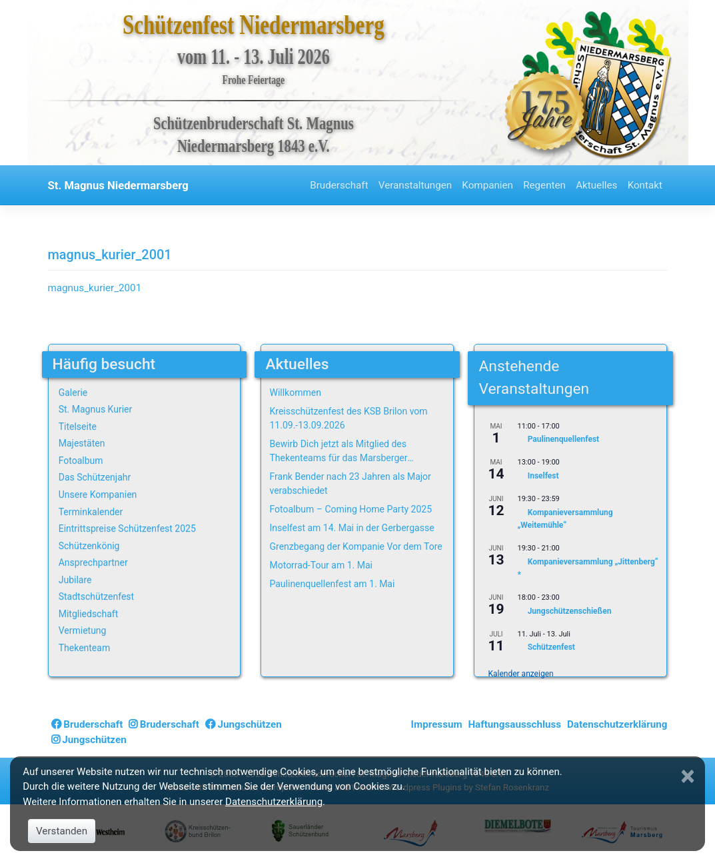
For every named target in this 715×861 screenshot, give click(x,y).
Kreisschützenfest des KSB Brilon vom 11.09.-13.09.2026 (348, 418)
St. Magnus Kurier (96, 409)
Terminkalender (91, 511)
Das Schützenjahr (95, 477)
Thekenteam (85, 647)
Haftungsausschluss (514, 724)
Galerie (73, 392)
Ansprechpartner (93, 562)
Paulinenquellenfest (563, 439)
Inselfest (543, 475)
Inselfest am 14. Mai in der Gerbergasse (351, 527)
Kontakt (645, 185)
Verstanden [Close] (61, 831)
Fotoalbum (81, 460)
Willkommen (295, 392)
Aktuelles (596, 185)
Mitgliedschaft (89, 613)
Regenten (544, 185)
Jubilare (75, 579)
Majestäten (82, 443)
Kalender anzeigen (520, 673)
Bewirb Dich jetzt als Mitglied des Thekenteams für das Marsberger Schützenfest (338, 451)
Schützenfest (551, 647)
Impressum (436, 724)
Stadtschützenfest (96, 596)
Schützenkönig (89, 545)
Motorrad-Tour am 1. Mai (320, 565)
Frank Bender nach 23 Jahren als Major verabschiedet (349, 483)
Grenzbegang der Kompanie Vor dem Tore (355, 546)
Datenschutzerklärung (617, 724)
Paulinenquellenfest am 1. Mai (331, 583)
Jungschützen (243, 724)
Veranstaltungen (415, 185)
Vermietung (83, 630)
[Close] (689, 776)
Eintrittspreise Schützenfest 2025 (127, 528)
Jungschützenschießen (570, 611)
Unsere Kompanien (98, 494)
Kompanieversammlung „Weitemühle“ (564, 519)
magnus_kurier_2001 (95, 288)
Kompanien (487, 185)
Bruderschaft (339, 185)
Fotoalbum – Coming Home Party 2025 (350, 509)
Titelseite (78, 426)
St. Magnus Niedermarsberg (118, 185)
